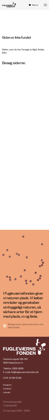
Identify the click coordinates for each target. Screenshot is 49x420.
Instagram (7, 384)
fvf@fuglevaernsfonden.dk (25, 372)
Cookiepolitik (10, 405)
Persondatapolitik (12, 401)
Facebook (7, 388)
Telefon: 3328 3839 (13, 368)
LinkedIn (6, 392)
